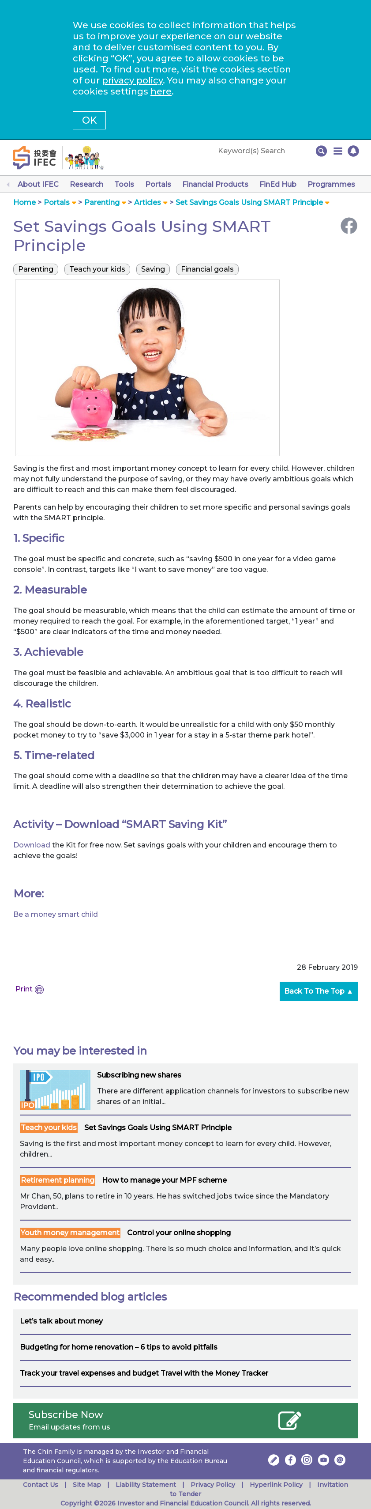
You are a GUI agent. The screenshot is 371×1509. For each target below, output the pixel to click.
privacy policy (132, 80)
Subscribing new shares (139, 1075)
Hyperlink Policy (276, 1485)
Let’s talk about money (61, 1321)
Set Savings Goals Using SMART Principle (158, 1127)
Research (86, 184)
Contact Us (40, 1485)
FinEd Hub (277, 184)
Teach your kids (49, 1127)
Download (32, 845)
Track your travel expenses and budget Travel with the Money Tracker (144, 1373)
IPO (27, 1105)
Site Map (87, 1485)
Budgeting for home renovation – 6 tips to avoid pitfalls (118, 1347)
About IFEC (38, 184)
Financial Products (215, 184)
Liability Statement (146, 1485)
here (161, 91)
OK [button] (89, 120)
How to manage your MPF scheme (164, 1180)
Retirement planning (57, 1180)
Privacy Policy (213, 1485)
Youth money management (70, 1233)
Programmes (331, 184)
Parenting (102, 202)
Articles (147, 202)
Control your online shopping (179, 1233)
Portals (158, 184)
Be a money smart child (55, 914)
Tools (124, 184)
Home (24, 202)
